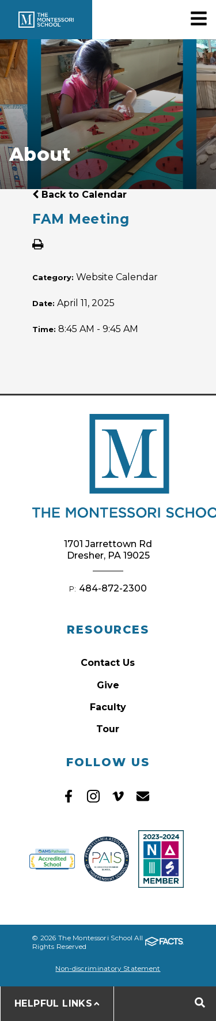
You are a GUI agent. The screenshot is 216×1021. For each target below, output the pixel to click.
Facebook (68, 796)
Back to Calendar (79, 194)
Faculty (108, 707)
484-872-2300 (113, 588)
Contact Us (108, 662)
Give (108, 685)
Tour (107, 729)
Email (142, 796)
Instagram (93, 796)
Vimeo (118, 796)
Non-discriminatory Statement (107, 969)
